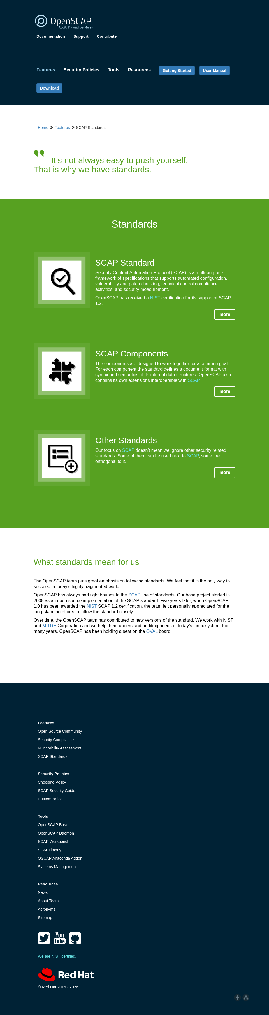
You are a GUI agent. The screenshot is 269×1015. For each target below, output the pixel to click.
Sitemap (45, 917)
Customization (50, 799)
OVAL (152, 631)
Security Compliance (56, 739)
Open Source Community (60, 731)
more (224, 314)
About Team (48, 901)
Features (62, 127)
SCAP (194, 380)
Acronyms (46, 909)
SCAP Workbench (53, 841)
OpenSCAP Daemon (56, 833)
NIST (155, 297)
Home (43, 127)
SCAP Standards (53, 756)
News (43, 892)
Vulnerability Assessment (59, 748)
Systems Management (57, 866)
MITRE (49, 625)
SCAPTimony (49, 850)
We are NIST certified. (57, 956)
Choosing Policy (52, 782)
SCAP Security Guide (56, 790)
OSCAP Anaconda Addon (60, 858)
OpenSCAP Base (53, 825)
